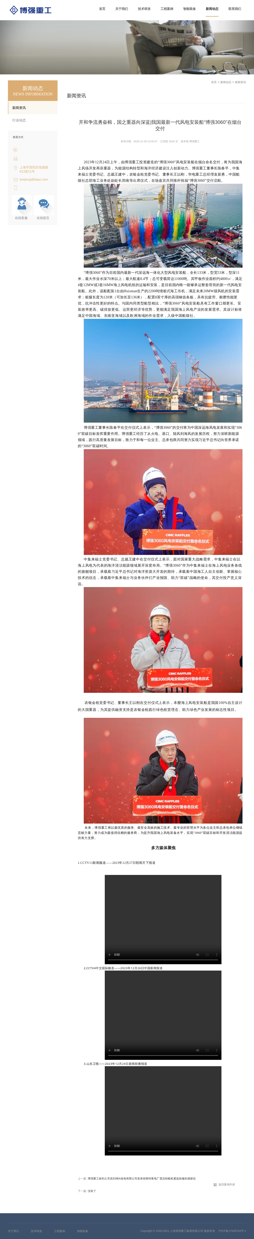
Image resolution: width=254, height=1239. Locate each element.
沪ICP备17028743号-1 (232, 1230)
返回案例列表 (226, 1184)
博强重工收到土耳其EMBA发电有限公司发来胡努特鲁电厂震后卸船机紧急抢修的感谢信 (142, 1178)
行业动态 (19, 120)
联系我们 (234, 9)
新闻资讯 (19, 108)
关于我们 (121, 9)
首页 (102, 9)
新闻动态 (212, 9)
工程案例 (167, 9)
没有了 (92, 1191)
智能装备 (189, 9)
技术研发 (144, 9)
